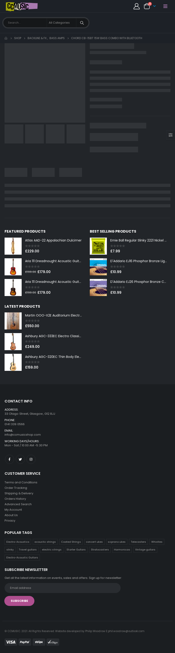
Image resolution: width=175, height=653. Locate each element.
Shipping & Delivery (19, 493)
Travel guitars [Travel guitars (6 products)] (28, 549)
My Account (13, 509)
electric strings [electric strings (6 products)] (52, 549)
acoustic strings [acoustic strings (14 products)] (45, 542)
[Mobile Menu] (165, 6)
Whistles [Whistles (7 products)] (157, 542)
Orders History (15, 499)
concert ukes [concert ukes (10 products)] (94, 542)
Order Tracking (16, 488)
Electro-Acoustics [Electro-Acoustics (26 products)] (17, 542)
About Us (11, 515)
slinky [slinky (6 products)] (10, 549)
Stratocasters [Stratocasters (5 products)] (100, 549)
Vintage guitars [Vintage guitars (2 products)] (145, 549)
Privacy (10, 520)
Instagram (31, 459)
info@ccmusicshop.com (23, 434)
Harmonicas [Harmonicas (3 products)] (122, 549)
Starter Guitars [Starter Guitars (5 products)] (76, 549)
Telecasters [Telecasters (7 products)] (138, 542)
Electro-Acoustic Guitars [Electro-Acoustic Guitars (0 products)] (22, 557)
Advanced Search (18, 504)
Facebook (9, 459)
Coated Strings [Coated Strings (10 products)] (71, 542)
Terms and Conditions (21, 482)
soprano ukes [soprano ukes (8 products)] (117, 542)
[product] (13, 246)
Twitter (20, 459)
